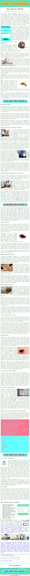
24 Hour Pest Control (9, 547)
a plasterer (12, 531)
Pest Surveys (24, 547)
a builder (12, 525)
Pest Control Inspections (23, 545)
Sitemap (1, 568)
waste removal (21, 527)
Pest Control (19, 544)
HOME (15, 6)
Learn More (16, 575)
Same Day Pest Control (17, 542)
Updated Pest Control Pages (14, 568)
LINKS (17, 6)
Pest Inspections (7, 542)
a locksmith (25, 529)
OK (19, 575)
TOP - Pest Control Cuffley (6, 560)
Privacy (28, 568)
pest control (19, 473)
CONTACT (23, 6)
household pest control (24, 467)
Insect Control (18, 547)
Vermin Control (10, 544)
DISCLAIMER (27, 6)
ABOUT (20, 6)
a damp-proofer (13, 529)
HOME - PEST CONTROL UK (15, 565)
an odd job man (19, 530)
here (16, 220)
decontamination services (6, 469)
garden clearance (4, 528)
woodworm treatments (18, 465)
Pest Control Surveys (21, 548)
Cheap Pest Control (21, 543)
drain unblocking (8, 524)
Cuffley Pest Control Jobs (8, 555)
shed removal (7, 530)
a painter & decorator (9, 532)
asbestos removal (18, 528)
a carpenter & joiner (15, 526)
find (4, 488)
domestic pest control (24, 470)
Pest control (3, 207)
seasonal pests (23, 39)
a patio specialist (9, 527)
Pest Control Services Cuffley (10, 502)
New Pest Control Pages (6, 568)
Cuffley (18, 207)
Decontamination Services (10, 543)
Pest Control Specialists (16, 546)
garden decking (24, 531)
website (14, 399)
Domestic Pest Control (11, 545)
